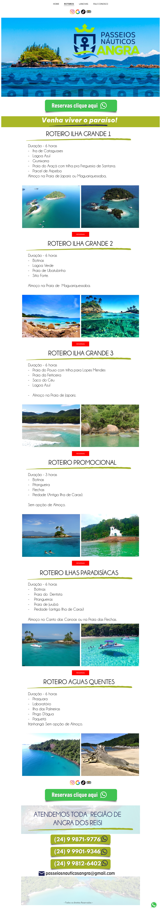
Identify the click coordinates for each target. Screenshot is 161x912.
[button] (80, 234)
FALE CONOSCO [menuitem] (100, 4)
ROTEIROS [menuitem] (69, 4)
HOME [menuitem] (56, 4)
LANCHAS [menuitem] (83, 4)
